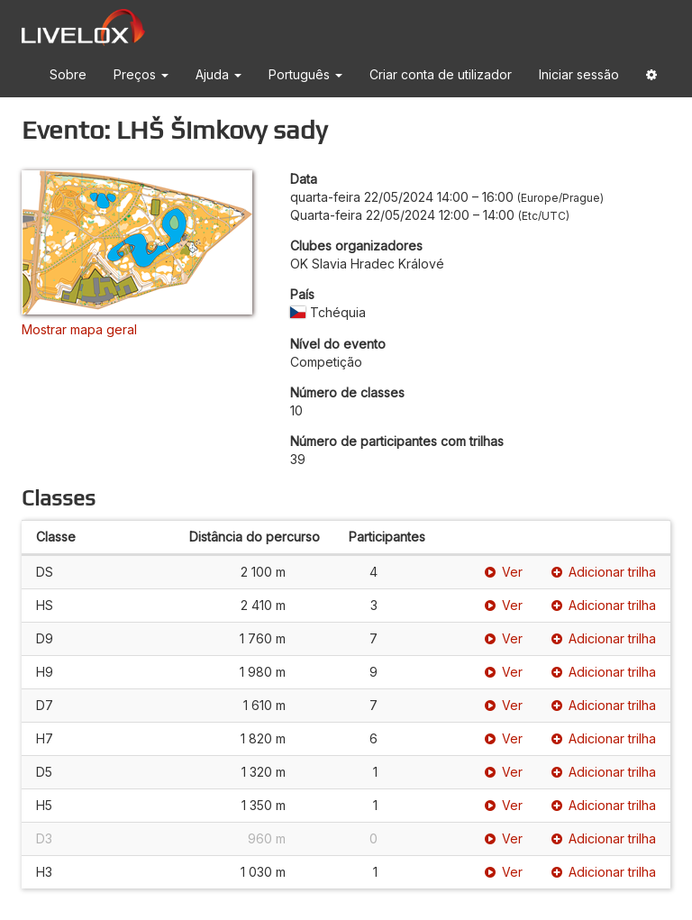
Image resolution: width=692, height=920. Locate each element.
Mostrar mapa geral (79, 329)
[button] (651, 78)
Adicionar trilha (603, 571)
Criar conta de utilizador (440, 74)
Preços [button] (141, 74)
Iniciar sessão (579, 74)
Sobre (68, 74)
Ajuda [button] (218, 74)
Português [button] (305, 74)
